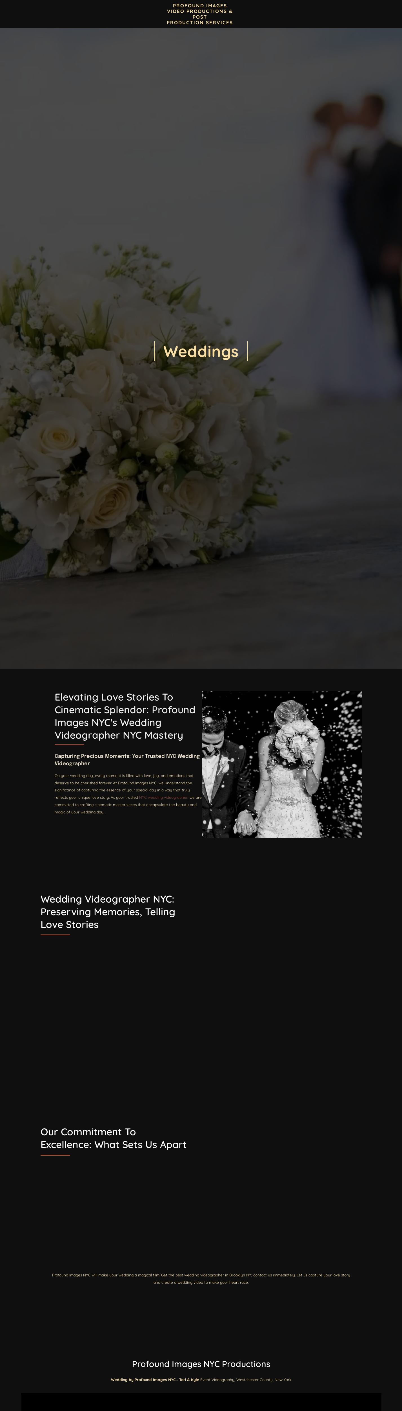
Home (52, 14)
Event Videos (300, 14)
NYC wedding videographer (327, 818)
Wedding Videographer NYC (262, 747)
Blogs (136, 14)
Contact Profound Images (94, 14)
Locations (266, 13)
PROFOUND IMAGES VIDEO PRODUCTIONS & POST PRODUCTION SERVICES (200, 14)
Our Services (337, 13)
